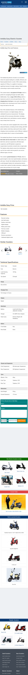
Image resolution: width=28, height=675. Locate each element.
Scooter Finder (14, 492)
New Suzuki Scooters (20, 664)
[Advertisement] (14, 22)
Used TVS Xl (4, 664)
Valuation (25, 6)
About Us (18, 673)
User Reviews (8, 44)
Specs (2, 44)
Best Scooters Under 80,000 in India (14, 503)
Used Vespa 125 (5, 666)
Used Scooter (9, 6)
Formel (7, 254)
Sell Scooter (3, 6)
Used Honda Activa (6, 656)
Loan (21, 6)
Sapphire (20, 254)
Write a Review (19, 173)
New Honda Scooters (20, 660)
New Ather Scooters (6, 673)
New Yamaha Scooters (21, 666)
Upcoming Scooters (20, 656)
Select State (22, 2)
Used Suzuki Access (6, 660)
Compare (18, 171)
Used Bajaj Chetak (6, 662)
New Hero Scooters (20, 662)
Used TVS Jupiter (5, 658)
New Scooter (16, 6)
